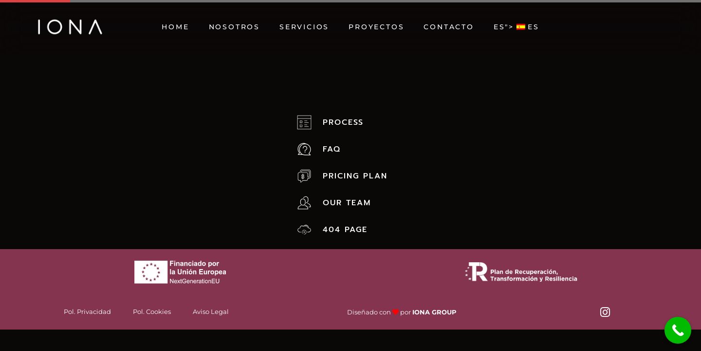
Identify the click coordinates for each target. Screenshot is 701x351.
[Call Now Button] (677, 330)
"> (516, 26)
